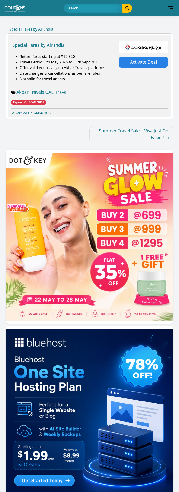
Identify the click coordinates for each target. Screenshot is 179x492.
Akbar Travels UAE (35, 92)
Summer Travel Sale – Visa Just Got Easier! (134, 134)
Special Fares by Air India (38, 45)
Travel (61, 92)
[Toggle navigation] (170, 8)
